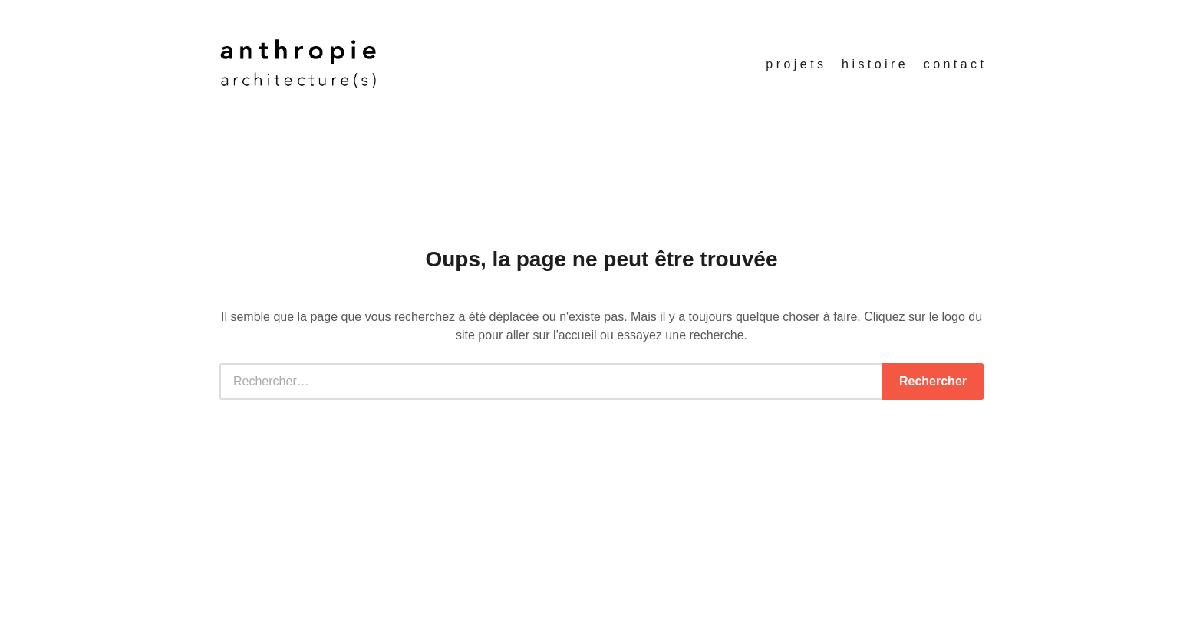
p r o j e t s (794, 64)
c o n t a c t (954, 64)
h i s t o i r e (873, 64)
